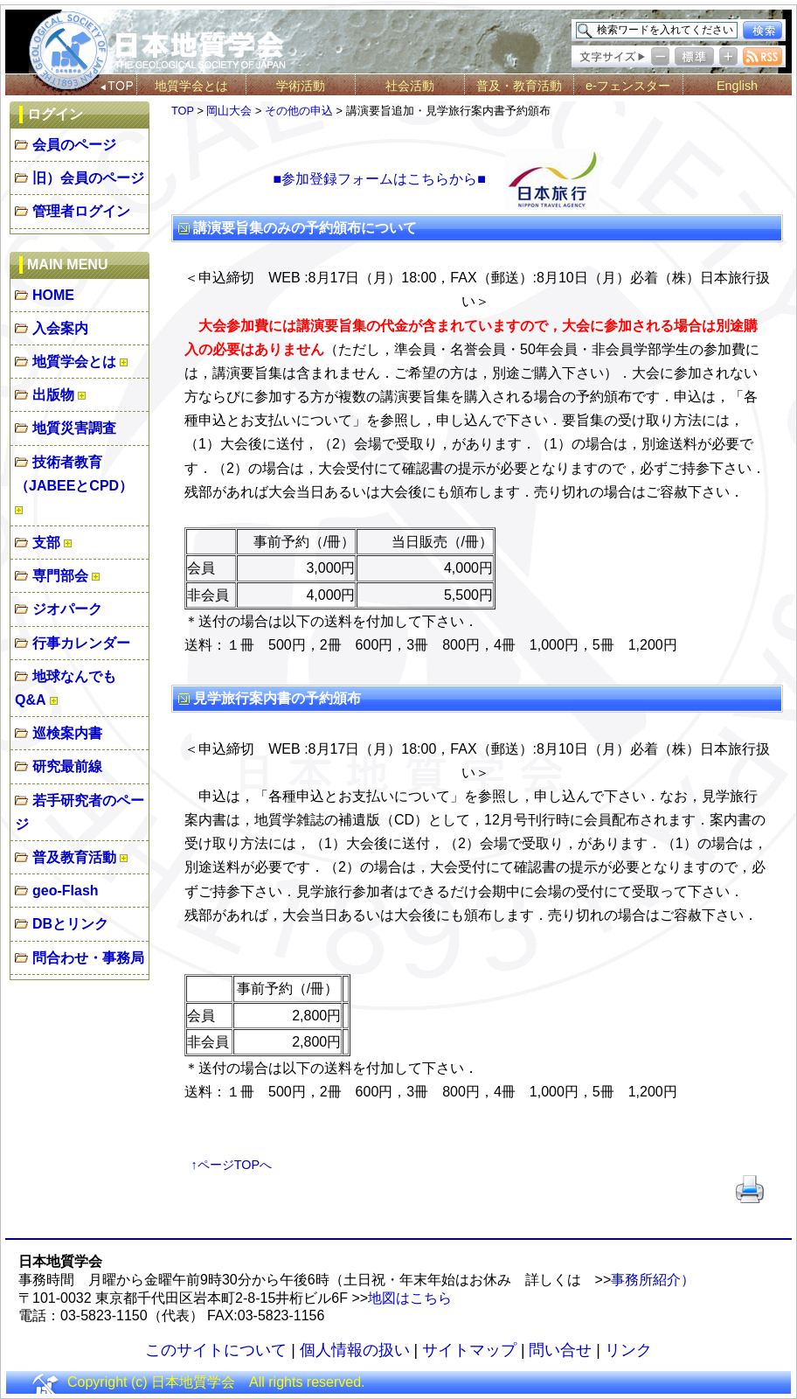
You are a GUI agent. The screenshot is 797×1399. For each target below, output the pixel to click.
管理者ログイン (81, 211)
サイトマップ (469, 1350)
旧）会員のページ (88, 178)
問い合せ (560, 1350)
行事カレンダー (81, 643)
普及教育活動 (74, 857)
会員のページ (74, 144)
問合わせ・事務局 (88, 957)
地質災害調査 (74, 428)
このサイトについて (216, 1350)
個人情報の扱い (355, 1350)
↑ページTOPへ (232, 1165)
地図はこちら (410, 1298)
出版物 (53, 394)
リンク (628, 1350)
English (737, 86)
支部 (46, 542)
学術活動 (300, 86)
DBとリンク (70, 923)
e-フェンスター (628, 86)
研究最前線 (67, 766)
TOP (182, 110)
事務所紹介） (653, 1279)
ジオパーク (67, 609)
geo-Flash (65, 890)
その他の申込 (299, 110)
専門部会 (60, 575)
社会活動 (409, 86)
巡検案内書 (67, 733)
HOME (53, 295)
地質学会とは (191, 86)
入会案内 (60, 328)
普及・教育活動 (519, 86)
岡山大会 (229, 110)
